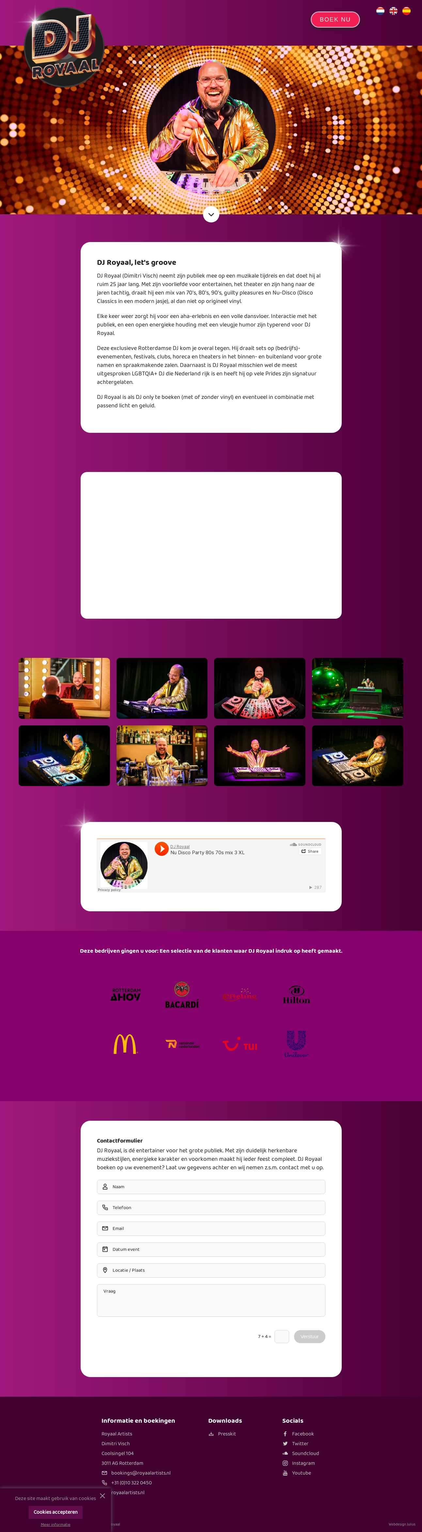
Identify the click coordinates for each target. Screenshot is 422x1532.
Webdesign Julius (402, 1524)
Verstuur (310, 1336)
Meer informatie (55, 1524)
